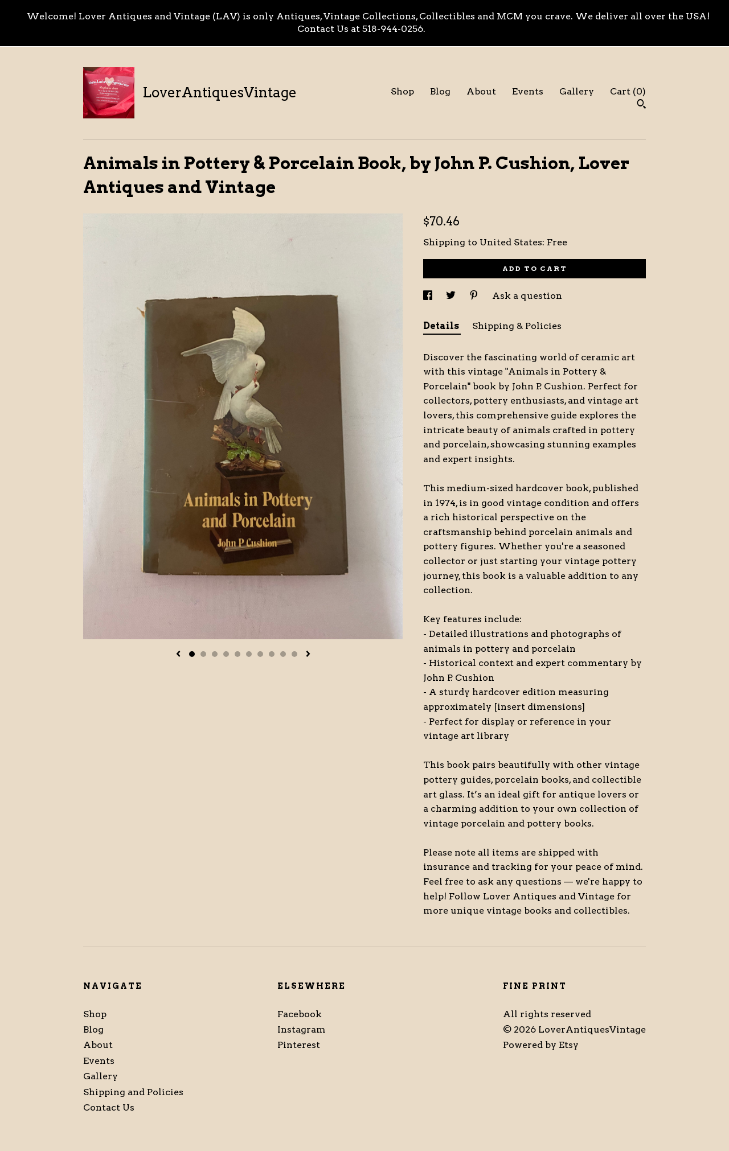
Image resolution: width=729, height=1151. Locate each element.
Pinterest (298, 1044)
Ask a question (527, 295)
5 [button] (237, 654)
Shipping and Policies (133, 1092)
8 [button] (272, 654)
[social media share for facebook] (429, 295)
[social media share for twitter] (452, 295)
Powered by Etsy (541, 1044)
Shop (402, 91)
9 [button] (283, 654)
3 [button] (215, 654)
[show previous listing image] (178, 655)
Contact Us (108, 1107)
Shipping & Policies (517, 325)
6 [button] (249, 654)
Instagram (301, 1029)
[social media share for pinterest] (475, 295)
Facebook (299, 1014)
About (481, 91)
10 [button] (294, 654)
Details (442, 325)
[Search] (641, 105)
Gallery (576, 91)
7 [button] (260, 654)
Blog (440, 91)
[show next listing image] (308, 655)
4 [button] (226, 654)
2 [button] (203, 654)
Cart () (628, 91)
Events (527, 91)
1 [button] (192, 654)
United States (511, 242)
